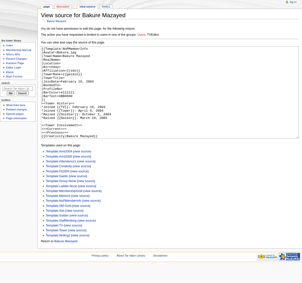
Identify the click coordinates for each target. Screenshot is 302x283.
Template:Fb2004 (58, 189)
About (9, 72)
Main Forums (14, 76)
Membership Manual (18, 50)
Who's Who (13, 54)
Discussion (62, 6)
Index (9, 45)
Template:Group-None (61, 199)
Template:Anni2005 (59, 174)
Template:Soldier (57, 233)
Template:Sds (55, 229)
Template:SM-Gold (58, 224)
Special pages (14, 113)
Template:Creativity (59, 184)
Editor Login (13, 67)
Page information (16, 118)
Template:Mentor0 (58, 214)
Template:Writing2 (58, 253)
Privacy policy (100, 273)
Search (5, 83)
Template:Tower (56, 248)
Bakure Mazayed (56, 21)
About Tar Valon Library (130, 273)
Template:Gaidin (57, 194)
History (106, 6)
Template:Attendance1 (61, 179)
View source (87, 6)
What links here (15, 105)
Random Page (15, 63)
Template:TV (54, 243)
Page (46, 6)
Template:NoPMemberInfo (63, 219)
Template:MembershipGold (64, 209)
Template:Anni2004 (59, 169)
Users (141, 34)
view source (82, 169)
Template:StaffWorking (61, 239)
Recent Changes (16, 58)
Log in (293, 1)
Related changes (16, 109)
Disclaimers (160, 273)
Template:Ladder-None (61, 204)
